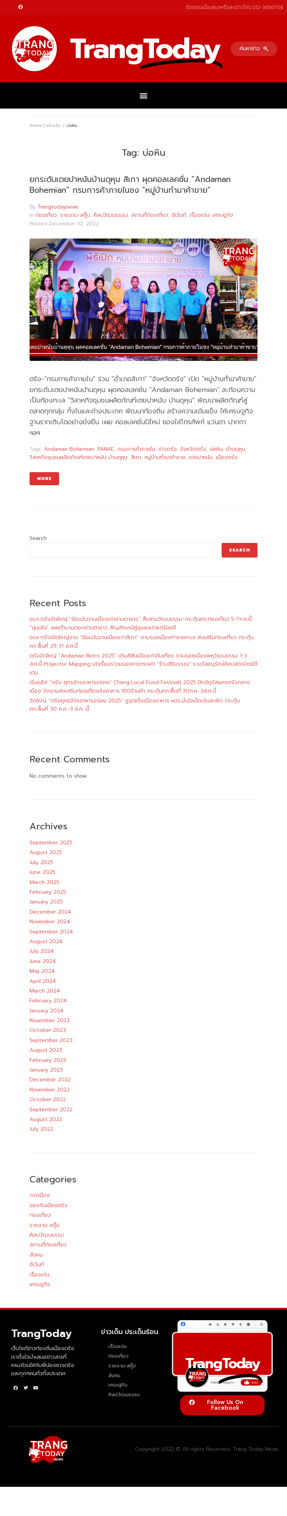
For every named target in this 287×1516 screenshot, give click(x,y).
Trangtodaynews (57, 207)
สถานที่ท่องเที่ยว (149, 215)
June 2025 (42, 872)
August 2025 (46, 852)
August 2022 (46, 1119)
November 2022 (50, 1090)
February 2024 (48, 1001)
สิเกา (136, 457)
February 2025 (48, 892)
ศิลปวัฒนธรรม (110, 215)
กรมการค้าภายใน (136, 449)
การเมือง (40, 1195)
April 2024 (43, 981)
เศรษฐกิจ (223, 215)
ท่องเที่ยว (46, 215)
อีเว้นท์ (179, 215)
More (44, 479)
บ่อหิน (216, 449)
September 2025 (51, 843)
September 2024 (51, 932)
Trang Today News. (256, 1449)
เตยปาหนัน (201, 457)
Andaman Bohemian (69, 449)
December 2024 (50, 912)
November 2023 (50, 1020)
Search (38, 538)
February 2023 (48, 1060)
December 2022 (50, 1080)
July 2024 (41, 951)
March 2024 (45, 991)
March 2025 (44, 882)
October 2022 (48, 1099)
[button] (254, 49)
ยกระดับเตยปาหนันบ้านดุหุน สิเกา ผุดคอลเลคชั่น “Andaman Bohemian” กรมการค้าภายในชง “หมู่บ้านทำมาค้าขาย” (130, 184)
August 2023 (46, 1050)
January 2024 (46, 1011)
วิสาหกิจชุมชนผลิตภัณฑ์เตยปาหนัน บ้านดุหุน (78, 457)
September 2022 (51, 1110)
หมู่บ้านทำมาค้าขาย (165, 457)
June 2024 (43, 961)
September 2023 (51, 1040)
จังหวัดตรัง (193, 449)
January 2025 (46, 902)
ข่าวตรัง (167, 449)
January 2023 (46, 1070)
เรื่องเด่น (199, 215)
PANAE (106, 449)
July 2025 (41, 862)
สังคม (36, 1255)
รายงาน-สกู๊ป (75, 215)
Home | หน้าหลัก (45, 125)
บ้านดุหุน (235, 449)
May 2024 (42, 971)
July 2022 (41, 1129)
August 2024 (46, 941)
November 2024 (50, 922)
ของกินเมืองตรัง (49, 1205)
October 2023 (48, 1030)
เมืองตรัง (227, 457)
